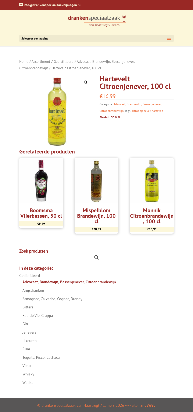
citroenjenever (141, 111)
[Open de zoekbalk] (96, 257)
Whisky (28, 374)
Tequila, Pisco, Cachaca (41, 357)
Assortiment (41, 61)
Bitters (27, 307)
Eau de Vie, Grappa (37, 315)
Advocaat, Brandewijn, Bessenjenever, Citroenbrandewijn (69, 281)
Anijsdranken (33, 290)
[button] (86, 82)
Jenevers (29, 332)
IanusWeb (147, 405)
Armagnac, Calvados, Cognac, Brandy (52, 298)
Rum (26, 348)
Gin (25, 323)
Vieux (27, 365)
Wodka (27, 382)
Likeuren (29, 340)
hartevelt (157, 111)
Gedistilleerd (64, 61)
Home (23, 61)
